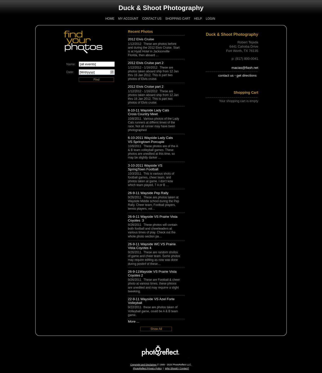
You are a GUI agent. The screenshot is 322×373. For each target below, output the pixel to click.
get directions (247, 75)
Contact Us (152, 18)
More (131, 321)
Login (210, 18)
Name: (70, 64)
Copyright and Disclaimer (143, 364)
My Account (128, 18)
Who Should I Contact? (177, 368)
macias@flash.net (244, 68)
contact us (226, 75)
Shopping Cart (177, 18)
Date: (70, 72)
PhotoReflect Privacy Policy (147, 368)
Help (198, 18)
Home (109, 18)
